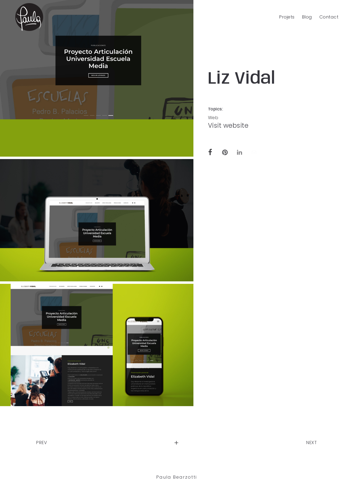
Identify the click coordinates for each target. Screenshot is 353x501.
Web (213, 118)
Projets (287, 17)
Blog (307, 17)
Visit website (228, 125)
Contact (329, 17)
